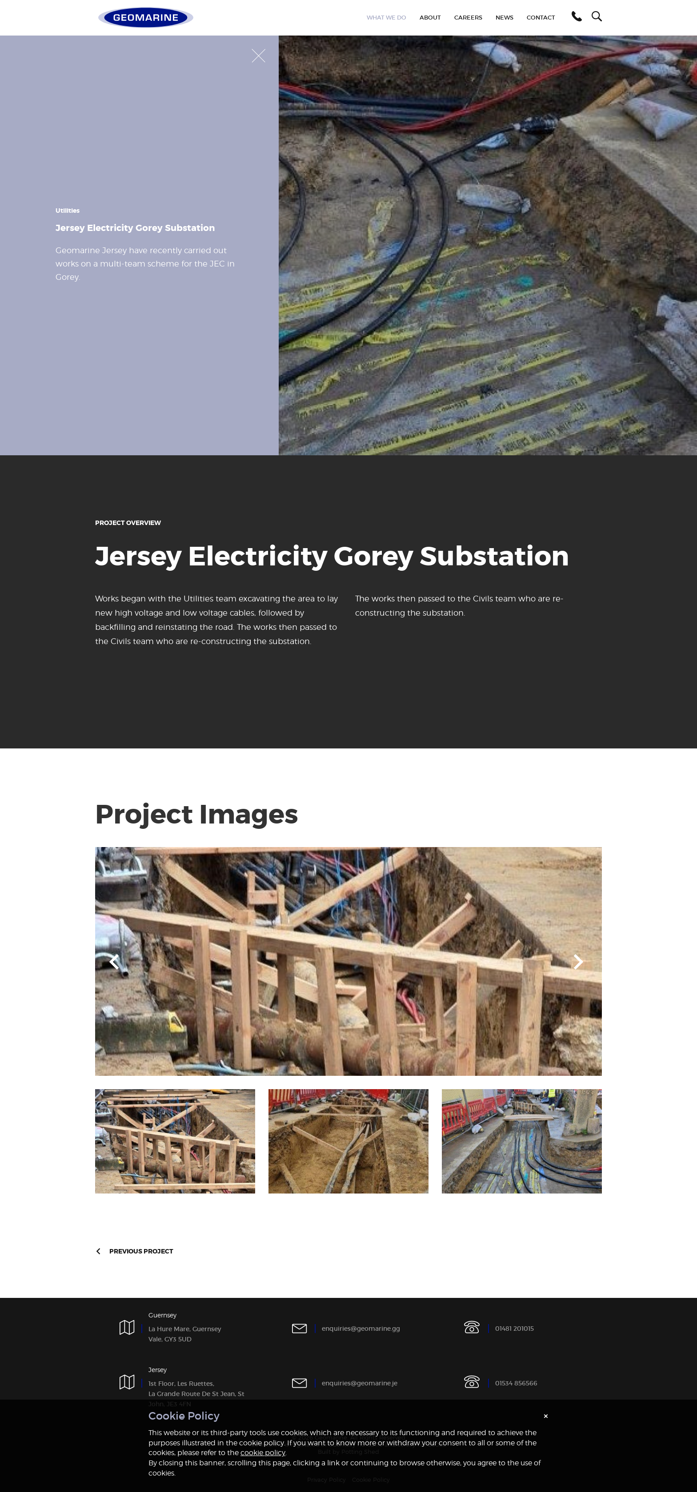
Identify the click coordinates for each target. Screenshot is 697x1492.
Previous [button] (114, 961)
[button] (575, 18)
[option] (348, 961)
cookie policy (262, 1452)
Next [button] (578, 961)
